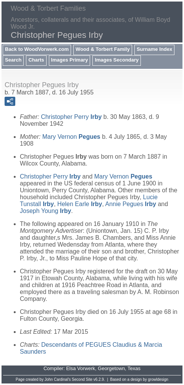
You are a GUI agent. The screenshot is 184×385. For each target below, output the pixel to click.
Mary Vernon (71, 136)
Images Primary (69, 60)
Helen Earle (79, 204)
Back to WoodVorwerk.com (37, 49)
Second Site (82, 379)
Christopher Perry (71, 117)
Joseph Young (45, 211)
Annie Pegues (130, 204)
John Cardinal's (58, 379)
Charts (36, 60)
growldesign (158, 379)
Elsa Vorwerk (80, 368)
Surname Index (154, 49)
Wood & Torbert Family (103, 49)
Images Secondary (117, 60)
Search (13, 60)
